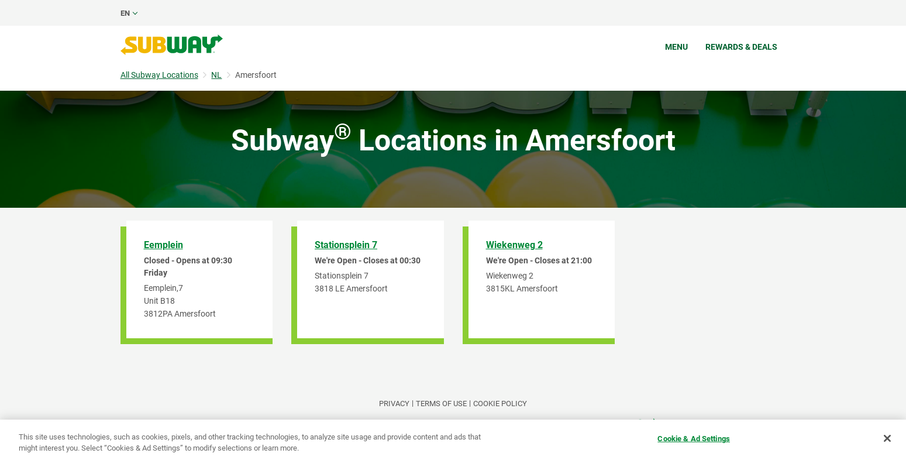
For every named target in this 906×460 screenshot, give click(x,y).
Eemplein (163, 244)
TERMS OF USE (441, 403)
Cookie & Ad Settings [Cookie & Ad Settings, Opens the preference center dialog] (693, 438)
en (125, 13)
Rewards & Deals (741, 47)
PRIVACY (394, 403)
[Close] (887, 438)
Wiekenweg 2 (514, 244)
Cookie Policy (500, 403)
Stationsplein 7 (346, 244)
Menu (676, 47)
